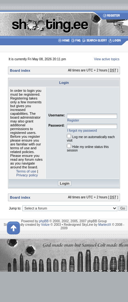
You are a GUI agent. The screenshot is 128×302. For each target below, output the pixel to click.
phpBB (44, 221)
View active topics (106, 59)
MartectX (104, 224)
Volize (45, 224)
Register (73, 120)
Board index (20, 70)
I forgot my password (82, 130)
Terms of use (26, 171)
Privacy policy (27, 175)
